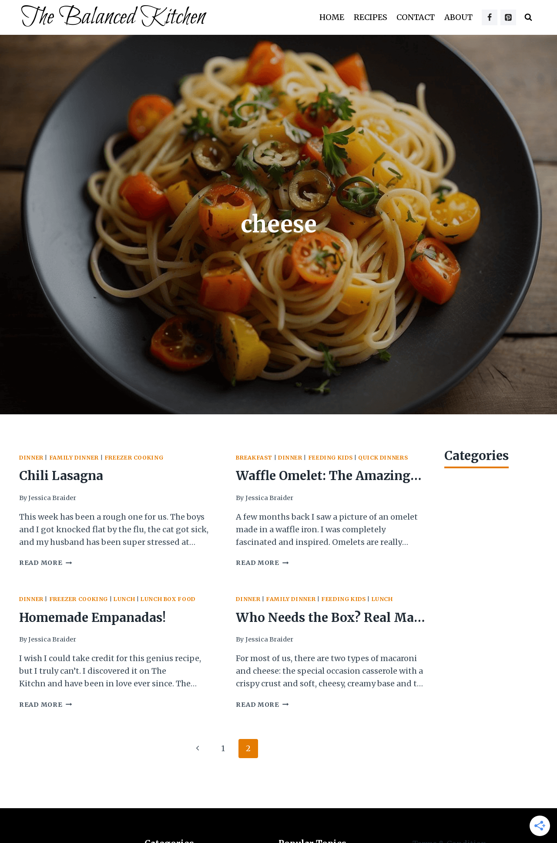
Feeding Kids (330, 457)
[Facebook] (489, 17)
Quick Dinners (383, 457)
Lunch (124, 599)
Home (331, 17)
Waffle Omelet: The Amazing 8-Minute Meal (323, 477)
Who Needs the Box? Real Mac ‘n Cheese (328, 619)
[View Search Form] (528, 17)
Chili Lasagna (61, 476)
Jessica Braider (52, 498)
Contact (415, 17)
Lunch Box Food (168, 599)
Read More (45, 563)
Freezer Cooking (133, 457)
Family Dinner (74, 457)
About (458, 17)
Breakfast (254, 457)
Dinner (31, 457)
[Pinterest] (508, 17)
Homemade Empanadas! (92, 617)
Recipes (370, 17)
